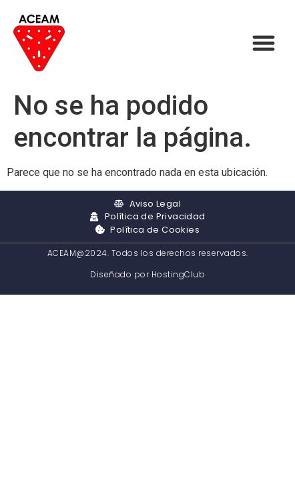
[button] (264, 43)
